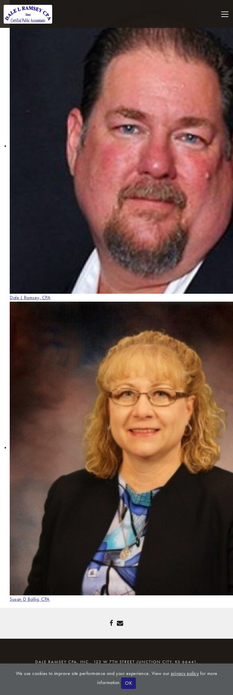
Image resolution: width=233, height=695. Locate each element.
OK (128, 683)
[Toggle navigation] (224, 14)
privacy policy (185, 673)
